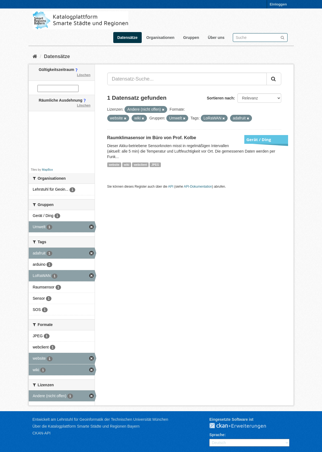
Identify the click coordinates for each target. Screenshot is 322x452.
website (114, 164)
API (170, 186)
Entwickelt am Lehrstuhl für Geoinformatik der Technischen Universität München (100, 419)
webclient (140, 164)
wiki (126, 164)
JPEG (155, 164)
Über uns (216, 37)
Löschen (83, 75)
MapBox (47, 169)
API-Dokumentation (198, 186)
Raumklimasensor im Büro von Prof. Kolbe (151, 137)
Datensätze (127, 37)
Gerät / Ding (258, 139)
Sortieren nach (220, 98)
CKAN (242, 426)
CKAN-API (42, 433)
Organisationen (160, 37)
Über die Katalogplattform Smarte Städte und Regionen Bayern (86, 426)
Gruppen (191, 37)
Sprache (216, 435)
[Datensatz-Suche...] (187, 79)
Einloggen (278, 4)
